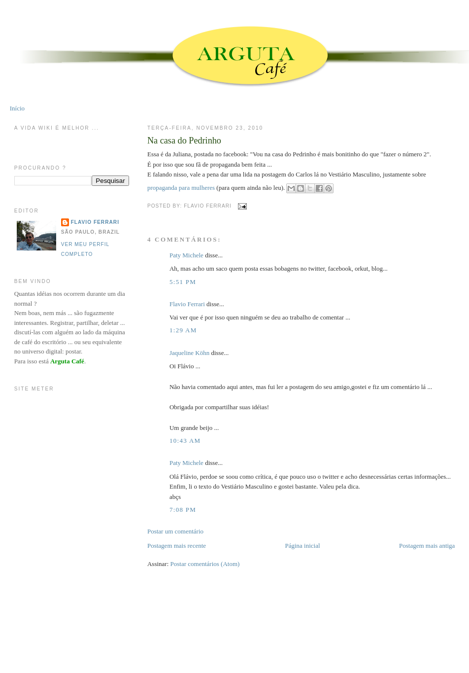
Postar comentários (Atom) (205, 563)
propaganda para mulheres (181, 187)
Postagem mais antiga (427, 545)
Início (17, 108)
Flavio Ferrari (187, 304)
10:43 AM (185, 440)
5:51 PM (182, 281)
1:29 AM (183, 330)
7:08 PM (182, 509)
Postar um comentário (175, 531)
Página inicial (302, 545)
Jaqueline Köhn (189, 352)
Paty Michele (186, 255)
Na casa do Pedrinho (184, 140)
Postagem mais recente (176, 545)
